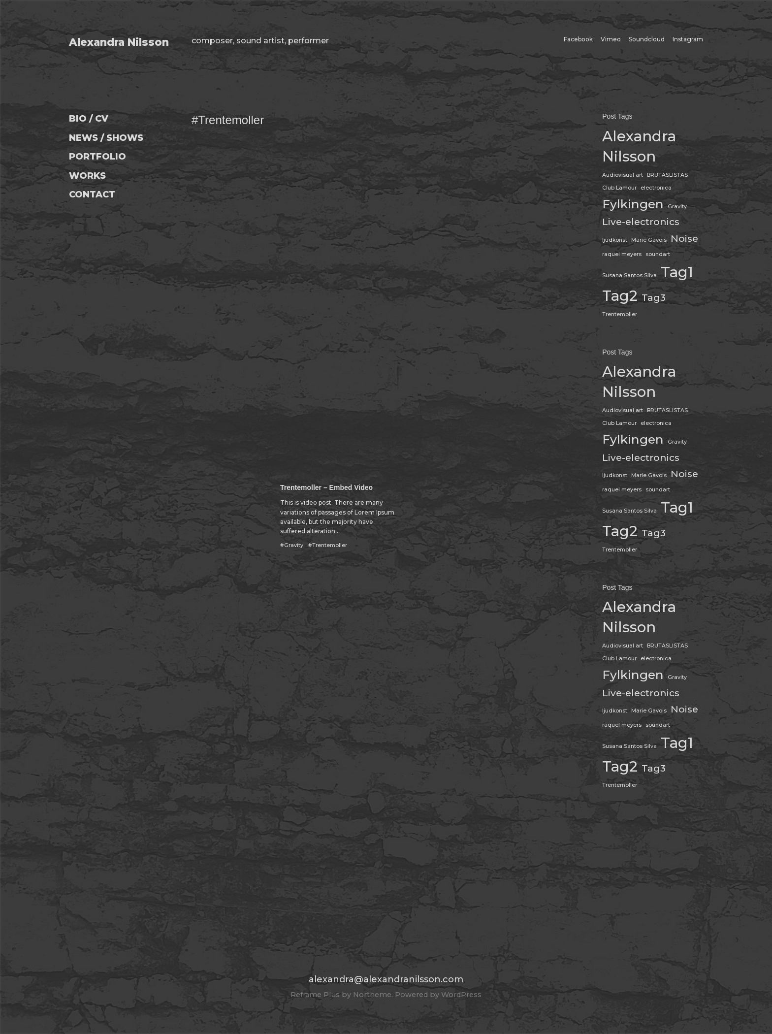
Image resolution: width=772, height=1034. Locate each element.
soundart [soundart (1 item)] (657, 254)
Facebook (578, 39)
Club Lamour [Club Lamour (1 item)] (619, 188)
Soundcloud (647, 39)
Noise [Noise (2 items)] (684, 238)
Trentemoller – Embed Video (326, 487)
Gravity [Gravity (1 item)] (677, 206)
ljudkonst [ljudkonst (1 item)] (614, 240)
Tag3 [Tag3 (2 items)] (654, 297)
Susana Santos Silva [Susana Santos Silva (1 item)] (629, 275)
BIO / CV (88, 118)
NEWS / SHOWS (106, 137)
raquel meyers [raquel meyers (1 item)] (622, 254)
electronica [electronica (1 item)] (656, 188)
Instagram (688, 39)
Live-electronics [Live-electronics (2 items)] (640, 221)
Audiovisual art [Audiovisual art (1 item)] (622, 175)
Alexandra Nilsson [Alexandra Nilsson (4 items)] (639, 146)
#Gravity (291, 545)
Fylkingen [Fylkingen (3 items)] (633, 203)
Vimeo (611, 39)
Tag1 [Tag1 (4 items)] (677, 272)
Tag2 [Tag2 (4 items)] (620, 295)
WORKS (87, 175)
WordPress (461, 994)
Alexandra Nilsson (119, 42)
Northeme (372, 994)
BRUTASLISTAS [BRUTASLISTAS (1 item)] (667, 175)
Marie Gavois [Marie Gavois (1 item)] (649, 240)
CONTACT (92, 194)
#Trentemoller (327, 545)
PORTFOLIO (97, 156)
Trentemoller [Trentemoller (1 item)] (619, 314)
